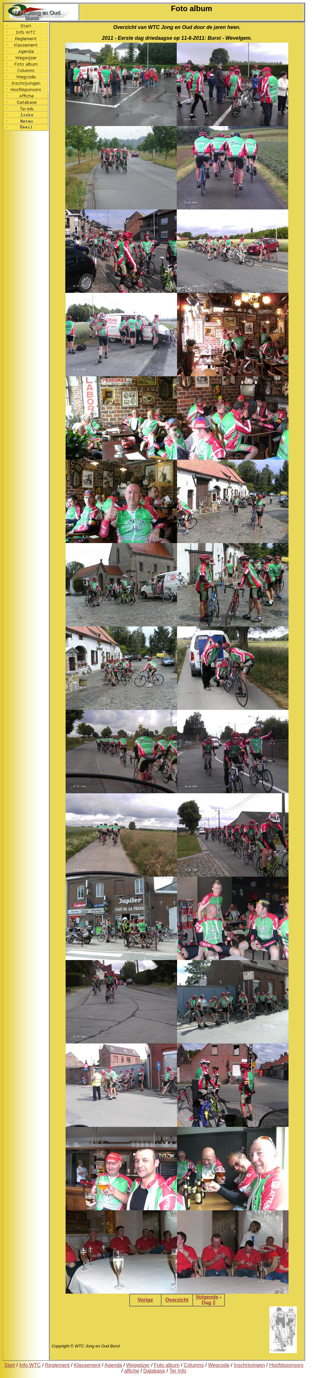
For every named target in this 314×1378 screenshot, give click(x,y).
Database (154, 1371)
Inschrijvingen (249, 1365)
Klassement (87, 1365)
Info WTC (30, 1365)
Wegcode (218, 1365)
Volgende (207, 1297)
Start (9, 1365)
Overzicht (177, 1300)
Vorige (145, 1300)
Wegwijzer (138, 1365)
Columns (194, 1365)
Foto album (166, 1365)
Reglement (57, 1365)
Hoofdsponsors (286, 1365)
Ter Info (177, 1371)
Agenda (113, 1365)
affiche (131, 1371)
